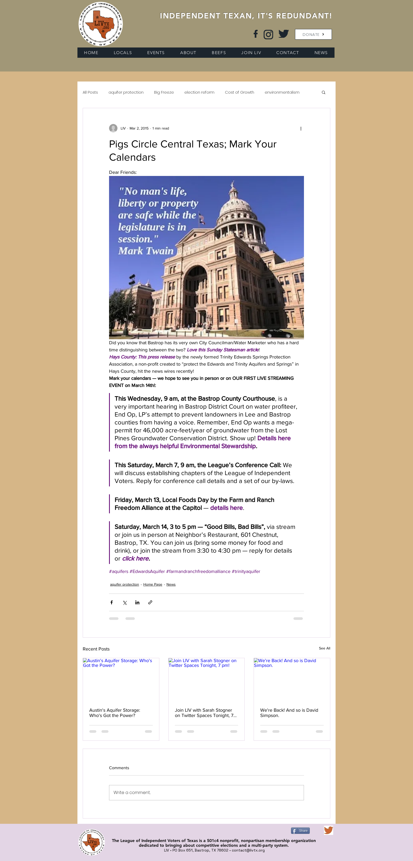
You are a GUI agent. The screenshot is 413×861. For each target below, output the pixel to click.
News (171, 584)
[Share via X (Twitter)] (124, 602)
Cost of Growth (239, 92)
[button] (313, 34)
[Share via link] (150, 602)
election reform (199, 92)
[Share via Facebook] (111, 602)
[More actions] (301, 128)
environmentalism (282, 92)
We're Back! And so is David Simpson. (289, 712)
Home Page (152, 584)
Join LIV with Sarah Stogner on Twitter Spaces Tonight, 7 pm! (204, 712)
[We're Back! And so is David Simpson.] (292, 679)
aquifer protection (126, 92)
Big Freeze (164, 92)
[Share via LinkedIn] (137, 602)
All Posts (90, 92)
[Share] (300, 830)
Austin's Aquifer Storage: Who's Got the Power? (114, 712)
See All (324, 648)
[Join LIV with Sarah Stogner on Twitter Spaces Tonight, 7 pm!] (207, 679)
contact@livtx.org (248, 850)
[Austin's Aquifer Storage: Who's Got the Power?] (121, 679)
